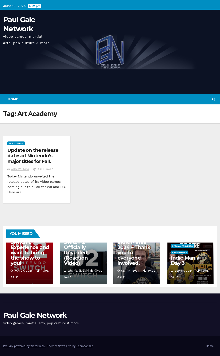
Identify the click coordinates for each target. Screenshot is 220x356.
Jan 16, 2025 (77, 270)
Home (13, 99)
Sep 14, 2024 (130, 270)
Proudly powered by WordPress (24, 346)
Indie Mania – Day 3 (187, 260)
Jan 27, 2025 (23, 270)
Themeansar (84, 346)
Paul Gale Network (35, 315)
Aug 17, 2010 (20, 169)
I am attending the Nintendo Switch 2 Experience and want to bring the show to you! (30, 247)
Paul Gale (43, 169)
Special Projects (182, 246)
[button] (213, 99)
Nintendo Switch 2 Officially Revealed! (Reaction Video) (76, 250)
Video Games (16, 143)
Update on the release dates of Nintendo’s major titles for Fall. (32, 155)
